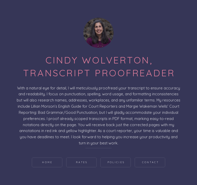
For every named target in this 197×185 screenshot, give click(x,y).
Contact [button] (150, 162)
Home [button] (47, 162)
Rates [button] (82, 162)
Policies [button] (116, 162)
